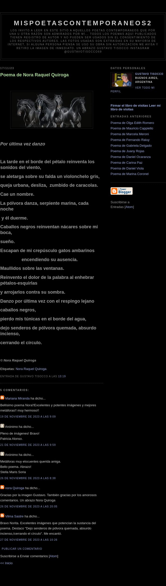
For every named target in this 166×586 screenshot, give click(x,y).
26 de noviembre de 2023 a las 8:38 (28, 478)
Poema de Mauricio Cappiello (132, 128)
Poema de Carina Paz (126, 162)
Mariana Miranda (17, 398)
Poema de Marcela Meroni (130, 134)
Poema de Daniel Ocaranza (131, 157)
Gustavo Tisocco (149, 74)
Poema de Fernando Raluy (130, 140)
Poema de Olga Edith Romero (132, 123)
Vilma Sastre (14, 516)
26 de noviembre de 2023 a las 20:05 (28, 506)
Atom (53, 556)
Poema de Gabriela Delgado (131, 145)
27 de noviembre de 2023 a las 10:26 (28, 539)
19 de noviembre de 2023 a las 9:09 (28, 416)
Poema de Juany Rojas (127, 151)
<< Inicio (6, 563)
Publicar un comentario (22, 548)
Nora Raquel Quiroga (31, 369)
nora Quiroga (14, 488)
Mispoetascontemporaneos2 (83, 23)
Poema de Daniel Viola (127, 168)
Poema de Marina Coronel (130, 174)
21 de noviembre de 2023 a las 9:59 (28, 445)
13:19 (62, 376)
